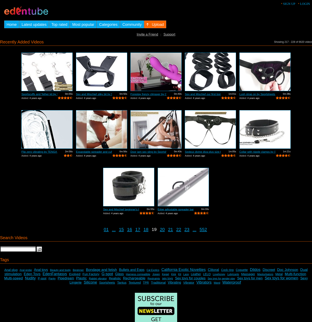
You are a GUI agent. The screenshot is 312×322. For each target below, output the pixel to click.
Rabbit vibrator (98, 278)
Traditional (158, 282)
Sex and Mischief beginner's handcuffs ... (121, 209)
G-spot (107, 274)
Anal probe (25, 270)
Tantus (121, 282)
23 (186, 229)
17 (137, 229)
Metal (279, 274)
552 (203, 229)
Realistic (115, 278)
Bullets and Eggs (131, 270)
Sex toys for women (281, 278)
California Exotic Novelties (184, 270)
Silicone (90, 282)
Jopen (156, 274)
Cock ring (227, 270)
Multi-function (295, 274)
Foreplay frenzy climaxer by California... (148, 94)
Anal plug (11, 270)
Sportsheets (107, 282)
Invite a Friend (147, 34)
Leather (196, 274)
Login (305, 4)
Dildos (255, 270)
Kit (179, 274)
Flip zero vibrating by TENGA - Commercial (39, 151)
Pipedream (66, 278)
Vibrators (204, 282)
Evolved (74, 274)
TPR (146, 282)
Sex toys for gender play (221, 278)
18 (146, 229)
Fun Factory (91, 274)
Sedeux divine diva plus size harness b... (203, 151)
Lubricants (233, 274)
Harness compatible (138, 274)
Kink (173, 274)
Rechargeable (134, 278)
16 (129, 229)
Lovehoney (219, 274)
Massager (248, 274)
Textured (135, 282)
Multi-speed (13, 278)
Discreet (269, 270)
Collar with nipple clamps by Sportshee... (257, 151)
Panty (51, 278)
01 (106, 229)
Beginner (78, 270)
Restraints (154, 278)
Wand (217, 282)
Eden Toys (32, 274)
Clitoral (213, 270)
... (114, 229)
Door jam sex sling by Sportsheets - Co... (148, 151)
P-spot (42, 278)
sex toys (167, 278)
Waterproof (231, 282)
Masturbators (265, 274)
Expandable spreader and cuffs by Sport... (94, 151)
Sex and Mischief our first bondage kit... (203, 94)
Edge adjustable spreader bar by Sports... (176, 209)
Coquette (242, 270)
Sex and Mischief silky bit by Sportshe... (94, 94)
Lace (186, 274)
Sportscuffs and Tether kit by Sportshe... (39, 94)
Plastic (81, 278)
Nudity (30, 278)
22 (178, 229)
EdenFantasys (55, 274)
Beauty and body (60, 270)
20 (162, 229)
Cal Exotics (153, 270)
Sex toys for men (250, 278)
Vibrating (174, 282)
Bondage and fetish (101, 270)
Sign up (289, 4)
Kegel (165, 274)
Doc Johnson (287, 270)
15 (121, 229)
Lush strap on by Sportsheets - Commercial (257, 94)
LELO (207, 274)
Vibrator (188, 282)
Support (169, 34)
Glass (119, 274)
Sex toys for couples (190, 278)
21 (170, 229)
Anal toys (41, 270)
